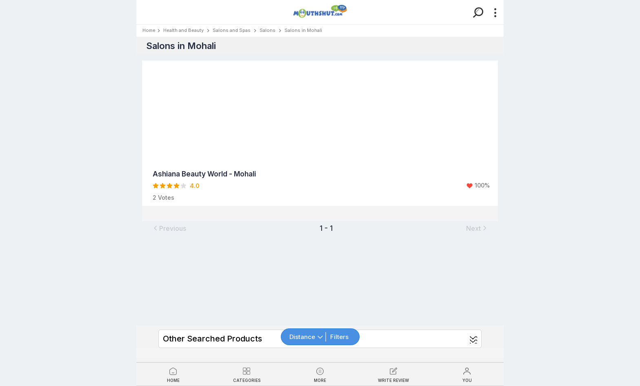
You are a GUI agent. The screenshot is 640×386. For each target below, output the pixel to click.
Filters (339, 337)
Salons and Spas (232, 30)
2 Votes (163, 197)
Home (149, 30)
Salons (268, 30)
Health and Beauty (183, 30)
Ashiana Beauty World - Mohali (204, 174)
